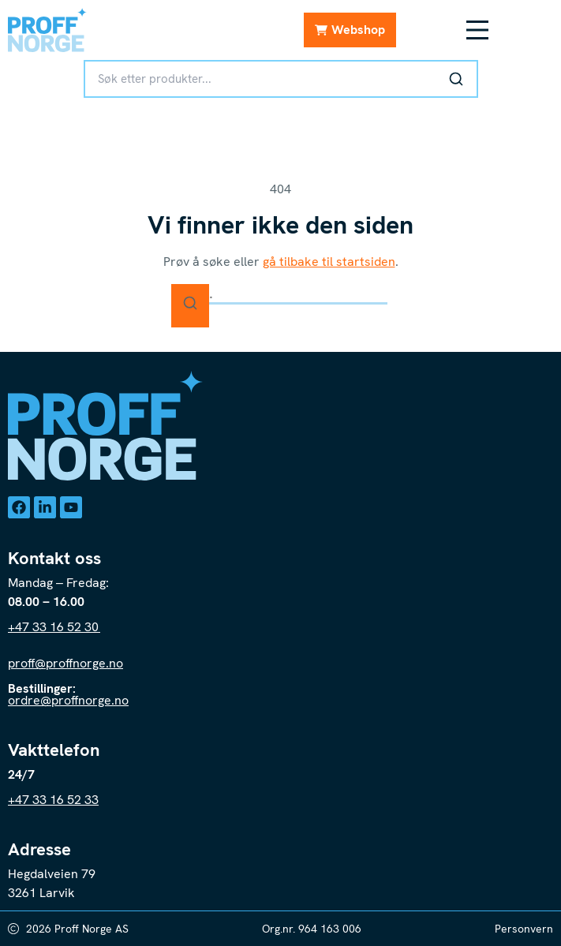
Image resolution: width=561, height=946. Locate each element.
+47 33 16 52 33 (53, 799)
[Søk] (456, 79)
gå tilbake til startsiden (329, 261)
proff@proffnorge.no (65, 663)
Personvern (524, 929)
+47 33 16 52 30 (54, 627)
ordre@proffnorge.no (68, 700)
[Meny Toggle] (477, 30)
